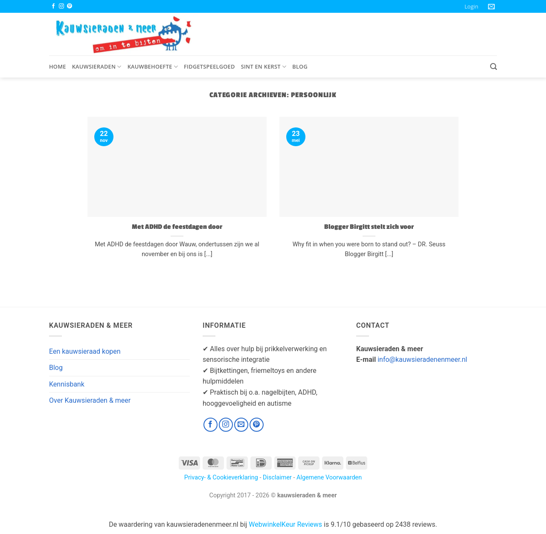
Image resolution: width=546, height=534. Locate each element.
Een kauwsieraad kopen (85, 351)
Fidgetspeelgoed (209, 66)
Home (57, 66)
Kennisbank (66, 384)
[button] (471, 6)
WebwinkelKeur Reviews (285, 524)
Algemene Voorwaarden (329, 477)
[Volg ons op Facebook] (53, 6)
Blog (300, 66)
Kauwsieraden (97, 67)
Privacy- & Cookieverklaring (221, 477)
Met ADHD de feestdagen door (177, 227)
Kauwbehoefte (153, 67)
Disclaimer (277, 477)
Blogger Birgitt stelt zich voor (369, 227)
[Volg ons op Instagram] (61, 6)
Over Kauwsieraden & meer (90, 400)
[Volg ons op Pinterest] (69, 6)
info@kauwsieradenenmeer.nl (422, 359)
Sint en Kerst (264, 67)
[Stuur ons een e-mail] (241, 425)
